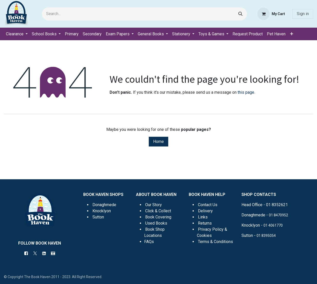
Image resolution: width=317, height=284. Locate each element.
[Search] (240, 13)
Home (158, 141)
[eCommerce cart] (271, 14)
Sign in (303, 13)
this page (246, 92)
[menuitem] (17, 34)
